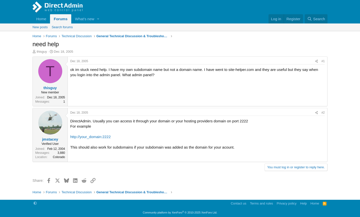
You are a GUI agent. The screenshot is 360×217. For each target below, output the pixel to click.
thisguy (42, 51)
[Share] (316, 61)
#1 (323, 61)
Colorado (59, 157)
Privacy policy (286, 203)
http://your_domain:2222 (90, 137)
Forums (61, 19)
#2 (323, 112)
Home (41, 19)
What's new (84, 19)
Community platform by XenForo (180, 212)
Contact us (238, 203)
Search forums (62, 27)
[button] (98, 18)
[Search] (316, 18)
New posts (40, 27)
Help (303, 203)
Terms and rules (261, 203)
